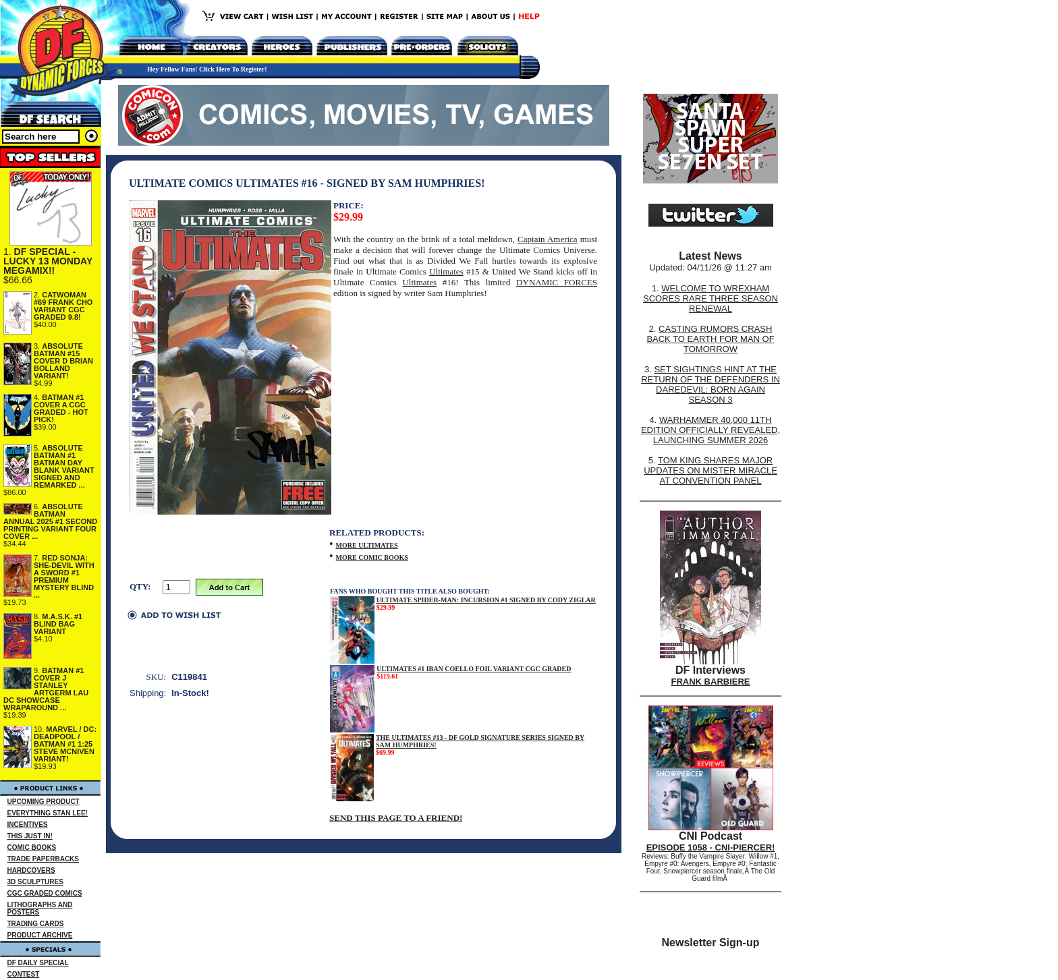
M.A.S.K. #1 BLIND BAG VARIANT (58, 623)
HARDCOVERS (31, 870)
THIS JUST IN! (30, 836)
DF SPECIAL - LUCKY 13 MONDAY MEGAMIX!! (47, 261)
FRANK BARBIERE (710, 681)
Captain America (548, 239)
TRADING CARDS (35, 923)
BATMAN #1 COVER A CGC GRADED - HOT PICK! (61, 408)
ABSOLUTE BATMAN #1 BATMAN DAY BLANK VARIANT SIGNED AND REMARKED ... (64, 466)
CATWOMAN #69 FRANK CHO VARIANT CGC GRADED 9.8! (63, 306)
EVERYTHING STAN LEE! (47, 813)
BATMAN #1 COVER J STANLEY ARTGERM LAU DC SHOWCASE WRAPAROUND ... (45, 689)
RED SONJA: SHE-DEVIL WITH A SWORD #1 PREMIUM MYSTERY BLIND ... (64, 576)
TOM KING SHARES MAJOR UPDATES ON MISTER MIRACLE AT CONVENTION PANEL (710, 470)
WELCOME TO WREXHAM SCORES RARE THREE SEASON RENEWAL (710, 298)
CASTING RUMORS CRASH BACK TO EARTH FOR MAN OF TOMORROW (710, 339)
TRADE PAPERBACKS (43, 859)
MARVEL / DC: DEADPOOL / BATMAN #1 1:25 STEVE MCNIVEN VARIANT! (65, 744)
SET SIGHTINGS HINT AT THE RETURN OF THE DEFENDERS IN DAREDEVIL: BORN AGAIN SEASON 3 (710, 384)
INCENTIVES (27, 824)
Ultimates (446, 271)
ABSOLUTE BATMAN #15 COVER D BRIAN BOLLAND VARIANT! (63, 361)
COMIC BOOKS (32, 847)
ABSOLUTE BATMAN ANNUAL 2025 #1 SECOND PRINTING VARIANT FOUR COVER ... (50, 521)
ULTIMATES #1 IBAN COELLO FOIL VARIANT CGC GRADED (474, 668)
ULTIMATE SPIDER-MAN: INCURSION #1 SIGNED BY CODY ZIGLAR (486, 600)
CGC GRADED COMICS (44, 893)
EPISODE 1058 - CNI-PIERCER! (710, 847)
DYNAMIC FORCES (556, 282)
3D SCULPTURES (35, 882)
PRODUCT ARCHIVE (40, 935)
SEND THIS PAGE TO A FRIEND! (395, 818)
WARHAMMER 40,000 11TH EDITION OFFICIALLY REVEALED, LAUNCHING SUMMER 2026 (710, 430)
